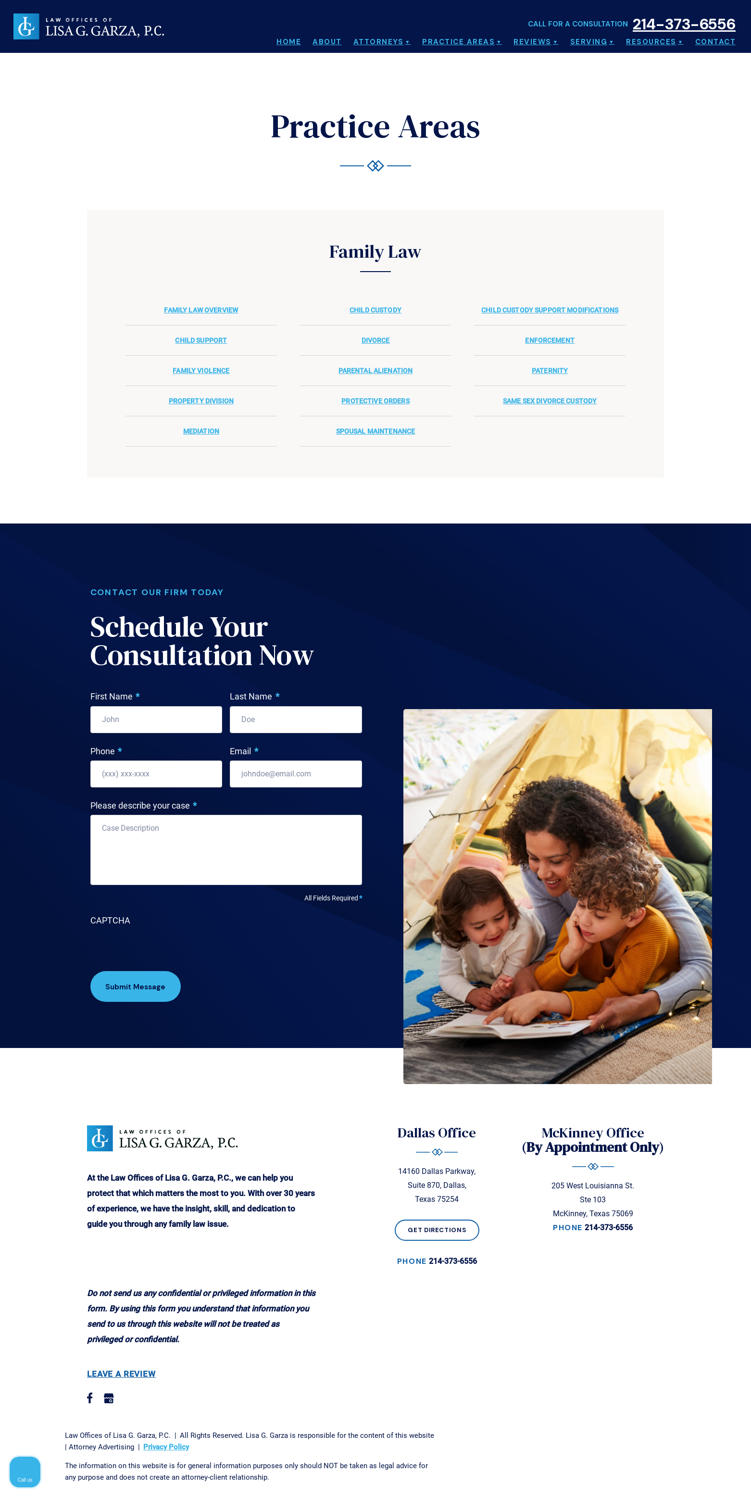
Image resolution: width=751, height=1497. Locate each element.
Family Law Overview (201, 310)
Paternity (550, 370)
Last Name (254, 697)
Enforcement (550, 340)
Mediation (201, 431)
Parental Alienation (375, 370)
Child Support (201, 340)
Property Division (201, 401)
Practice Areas (458, 38)
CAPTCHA (110, 920)
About (327, 38)
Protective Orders (375, 401)
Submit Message (138, 987)
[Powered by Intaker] (669, 1477)
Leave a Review (121, 1374)
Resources (651, 38)
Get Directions (438, 1230)
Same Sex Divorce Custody (550, 401)
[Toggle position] (699, 1190)
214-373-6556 (684, 17)
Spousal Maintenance (375, 431)
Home (288, 38)
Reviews (532, 38)
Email (244, 751)
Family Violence (201, 370)
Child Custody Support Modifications (549, 310)
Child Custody (375, 310)
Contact (715, 38)
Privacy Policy (166, 1447)
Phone (106, 751)
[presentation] (163, 949)
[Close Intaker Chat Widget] (719, 1190)
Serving (589, 38)
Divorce (376, 340)
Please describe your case (143, 806)
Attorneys (378, 38)
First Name (115, 697)
